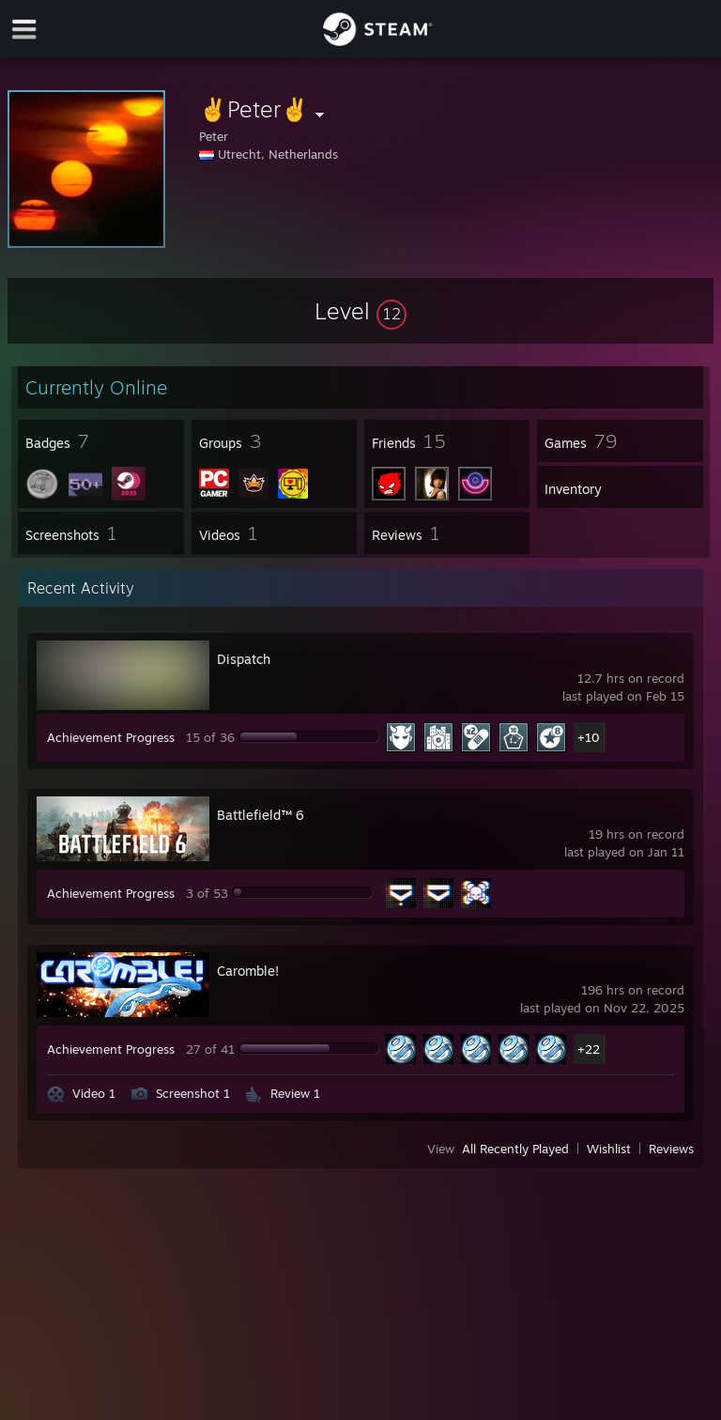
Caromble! (248, 971)
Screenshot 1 (193, 1093)
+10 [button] (588, 737)
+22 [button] (588, 1049)
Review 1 (295, 1093)
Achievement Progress (111, 737)
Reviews (671, 1148)
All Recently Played (515, 1148)
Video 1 (93, 1093)
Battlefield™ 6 (260, 815)
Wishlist (609, 1148)
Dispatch (243, 659)
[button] (360, 311)
